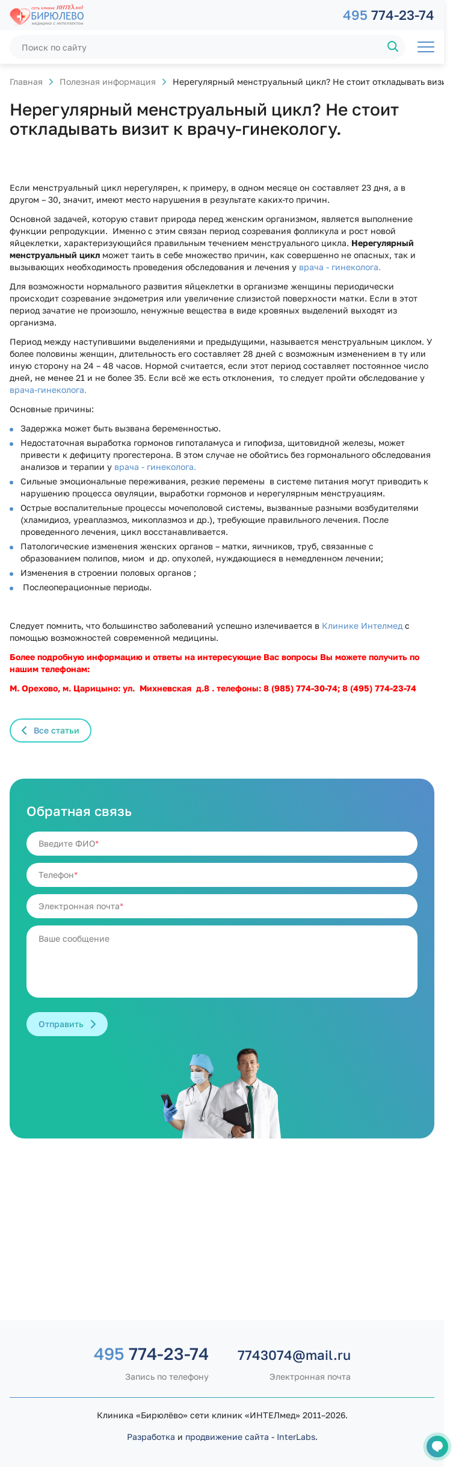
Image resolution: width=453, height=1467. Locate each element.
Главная (26, 81)
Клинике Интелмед (360, 625)
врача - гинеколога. (339, 267)
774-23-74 (388, 15)
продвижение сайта (227, 1436)
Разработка (151, 1436)
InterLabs (296, 1436)
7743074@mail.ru (294, 1355)
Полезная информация (108, 81)
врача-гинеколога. (48, 390)
